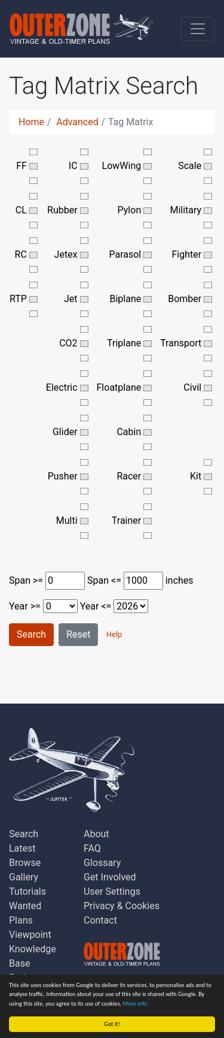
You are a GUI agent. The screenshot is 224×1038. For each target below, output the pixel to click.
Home (31, 122)
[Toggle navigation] (197, 29)
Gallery (23, 877)
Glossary (102, 862)
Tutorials (27, 891)
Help (114, 634)
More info (135, 1003)
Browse (25, 862)
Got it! (112, 1024)
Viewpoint (30, 934)
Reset (78, 634)
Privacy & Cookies (121, 906)
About (96, 834)
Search (31, 634)
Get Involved (110, 877)
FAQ (92, 848)
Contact (100, 920)
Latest (22, 848)
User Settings (112, 891)
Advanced (77, 122)
